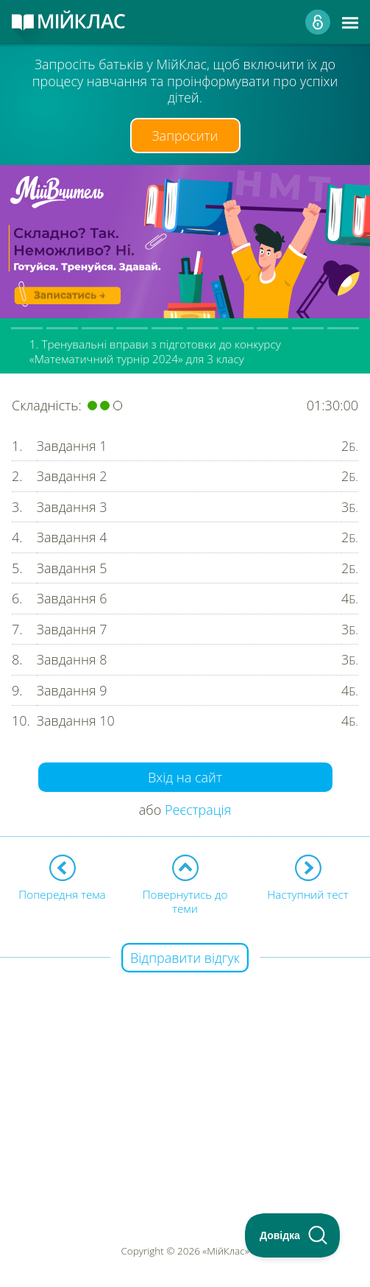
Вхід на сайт (185, 777)
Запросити (185, 135)
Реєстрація (198, 809)
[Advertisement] (185, 1062)
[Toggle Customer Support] (293, 1235)
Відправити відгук (185, 958)
